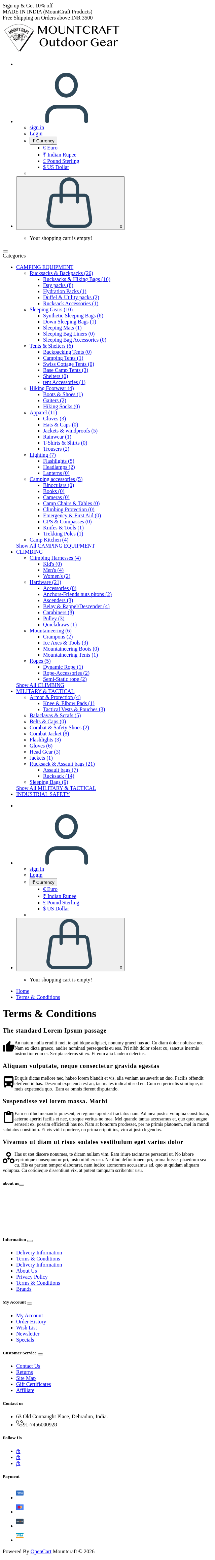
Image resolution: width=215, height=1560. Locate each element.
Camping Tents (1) (63, 358)
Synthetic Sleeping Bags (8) (73, 315)
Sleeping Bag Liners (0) (69, 334)
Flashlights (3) (45, 739)
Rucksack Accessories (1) (70, 303)
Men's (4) (53, 570)
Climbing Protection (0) (69, 509)
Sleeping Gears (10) (51, 309)
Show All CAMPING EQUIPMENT (55, 546)
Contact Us (28, 1366)
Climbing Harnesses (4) (55, 558)
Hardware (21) (45, 582)
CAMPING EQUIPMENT (44, 267)
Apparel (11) (43, 412)
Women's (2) (56, 576)
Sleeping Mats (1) (62, 328)
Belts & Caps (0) (48, 721)
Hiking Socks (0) (61, 406)
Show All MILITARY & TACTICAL (56, 788)
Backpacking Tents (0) (67, 352)
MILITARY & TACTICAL (45, 691)
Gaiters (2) (54, 400)
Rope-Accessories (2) (66, 673)
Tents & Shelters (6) (51, 346)
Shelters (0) (55, 376)
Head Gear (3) (45, 752)
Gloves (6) (41, 746)
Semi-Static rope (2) (65, 679)
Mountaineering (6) (51, 630)
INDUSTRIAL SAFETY (43, 794)
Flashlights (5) (58, 461)
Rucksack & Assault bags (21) (62, 764)
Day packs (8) (58, 285)
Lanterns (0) (56, 473)
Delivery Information (39, 1252)
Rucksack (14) (58, 776)
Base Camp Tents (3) (65, 370)
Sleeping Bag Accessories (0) (74, 340)
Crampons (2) (58, 636)
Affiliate (25, 1390)
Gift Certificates (33, 1384)
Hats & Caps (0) (60, 424)
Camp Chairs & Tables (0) (71, 503)
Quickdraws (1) (60, 624)
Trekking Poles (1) (63, 533)
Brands (23, 1289)
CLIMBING (29, 552)
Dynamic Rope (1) (63, 667)
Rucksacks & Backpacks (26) (61, 273)
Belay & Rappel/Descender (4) (76, 606)
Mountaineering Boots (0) (71, 649)
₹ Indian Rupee (59, 155)
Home (22, 991)
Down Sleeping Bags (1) (69, 321)
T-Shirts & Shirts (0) (65, 443)
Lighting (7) (43, 455)
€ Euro (50, 147)
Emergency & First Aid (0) (72, 515)
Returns (24, 1372)
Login (36, 133)
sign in (37, 127)
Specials (25, 1340)
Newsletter (27, 1334)
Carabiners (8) (58, 612)
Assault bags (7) (60, 770)
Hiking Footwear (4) (52, 388)
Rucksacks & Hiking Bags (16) (76, 279)
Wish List (26, 1327)
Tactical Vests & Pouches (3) (74, 709)
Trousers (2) (56, 449)
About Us (26, 1271)
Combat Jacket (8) (49, 733)
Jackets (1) (41, 758)
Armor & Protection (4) (55, 697)
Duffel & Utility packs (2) (71, 297)
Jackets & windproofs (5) (70, 431)
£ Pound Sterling (61, 161)
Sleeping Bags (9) (49, 782)
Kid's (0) (52, 564)
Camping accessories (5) (56, 479)
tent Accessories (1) (64, 382)
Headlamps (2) (59, 467)
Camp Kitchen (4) (49, 540)
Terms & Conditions (38, 997)
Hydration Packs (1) (64, 291)
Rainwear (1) (57, 437)
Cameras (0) (56, 497)
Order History (31, 1321)
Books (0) (54, 491)
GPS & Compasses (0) (67, 521)
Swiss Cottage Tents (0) (68, 364)
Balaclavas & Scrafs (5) (55, 715)
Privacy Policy (32, 1277)
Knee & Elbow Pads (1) (69, 703)
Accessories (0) (59, 588)
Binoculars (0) (58, 485)
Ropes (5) (40, 661)
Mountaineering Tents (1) (70, 655)
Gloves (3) (54, 418)
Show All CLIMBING (40, 685)
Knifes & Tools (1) (63, 527)
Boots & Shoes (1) (63, 394)
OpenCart (41, 1551)
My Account (29, 1315)
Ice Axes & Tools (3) (65, 643)
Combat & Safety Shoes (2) (59, 727)
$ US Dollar (56, 167)
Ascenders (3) (58, 600)
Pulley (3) (54, 618)
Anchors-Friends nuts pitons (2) (77, 594)
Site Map (26, 1378)
